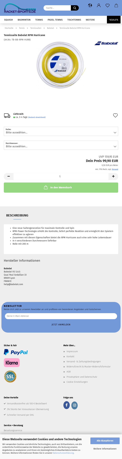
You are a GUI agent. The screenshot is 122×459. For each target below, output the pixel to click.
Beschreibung (17, 215)
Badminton (24, 19)
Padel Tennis (55, 19)
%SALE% (113, 19)
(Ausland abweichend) (37, 117)
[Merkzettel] (107, 5)
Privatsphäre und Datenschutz (82, 377)
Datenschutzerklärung (63, 453)
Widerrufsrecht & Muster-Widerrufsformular (89, 366)
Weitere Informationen (104, 448)
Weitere (90, 19)
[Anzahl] (61, 176)
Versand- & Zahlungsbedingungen (84, 361)
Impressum (72, 351)
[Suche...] (75, 8)
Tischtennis (74, 19)
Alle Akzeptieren (105, 440)
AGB (69, 371)
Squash (8, 19)
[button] (90, 5)
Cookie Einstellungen (77, 382)
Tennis (39, 19)
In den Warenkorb (57, 187)
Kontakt (70, 356)
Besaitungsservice (13, 430)
